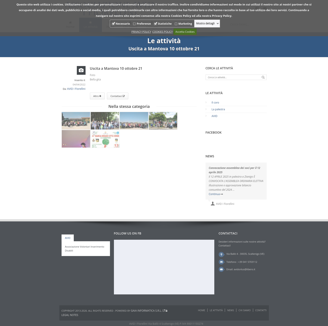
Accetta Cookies (185, 32)
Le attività (216, 310)
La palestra (218, 109)
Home (201, 310)
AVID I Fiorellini (76, 89)
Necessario (123, 23)
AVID (215, 116)
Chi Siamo (245, 310)
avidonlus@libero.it (244, 269)
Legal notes (70, 315)
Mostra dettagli (205, 23)
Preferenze (144, 23)
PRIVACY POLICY (141, 32)
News (230, 310)
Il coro (215, 102)
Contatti (261, 310)
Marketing (185, 23)
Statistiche (165, 23)
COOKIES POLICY (162, 32)
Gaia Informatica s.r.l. (148, 310)
